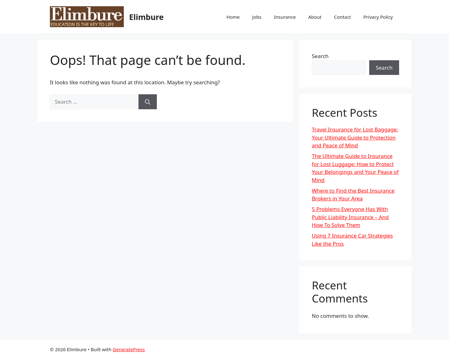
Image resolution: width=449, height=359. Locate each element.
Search (320, 56)
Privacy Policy (378, 17)
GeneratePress (129, 349)
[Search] (147, 101)
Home (233, 17)
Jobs (257, 17)
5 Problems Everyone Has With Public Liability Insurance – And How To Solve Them (350, 217)
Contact (342, 17)
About (314, 17)
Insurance (285, 17)
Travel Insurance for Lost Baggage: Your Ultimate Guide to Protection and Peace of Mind (355, 137)
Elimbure (146, 17)
